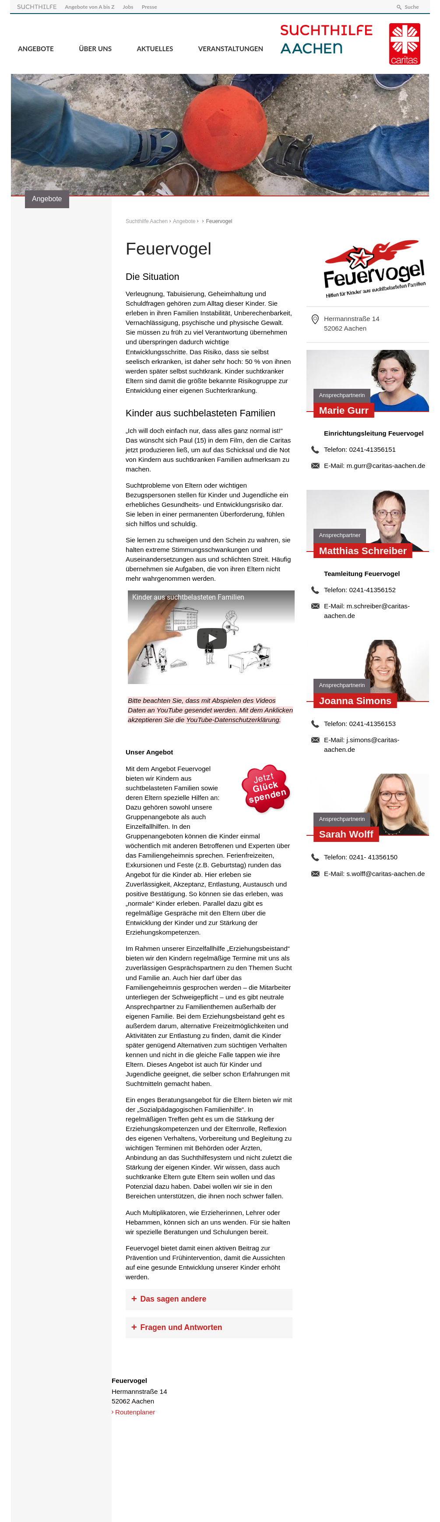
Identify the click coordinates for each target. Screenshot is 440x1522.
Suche (411, 6)
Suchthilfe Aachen (147, 220)
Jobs (129, 6)
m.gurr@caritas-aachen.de (385, 464)
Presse (150, 6)
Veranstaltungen (230, 48)
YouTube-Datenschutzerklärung (232, 719)
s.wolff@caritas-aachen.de (385, 872)
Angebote (36, 48)
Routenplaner (135, 1411)
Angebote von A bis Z (90, 6)
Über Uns (95, 48)
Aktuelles (155, 48)
